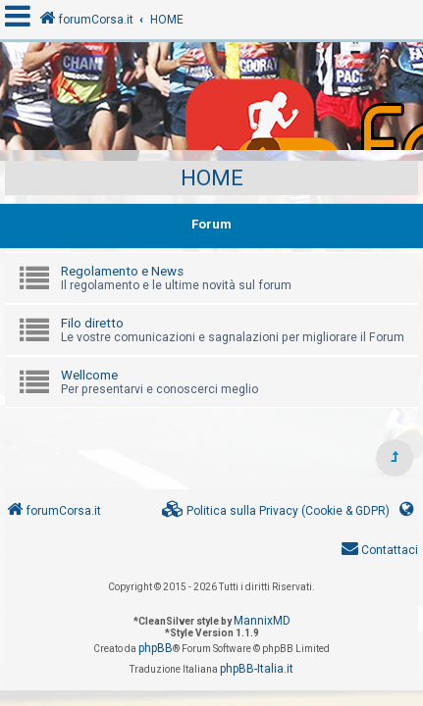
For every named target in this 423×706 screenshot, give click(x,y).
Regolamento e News (122, 271)
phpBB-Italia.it (256, 669)
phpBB (155, 648)
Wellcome (89, 375)
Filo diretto (92, 323)
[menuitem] (276, 511)
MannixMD (262, 621)
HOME (212, 178)
